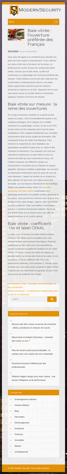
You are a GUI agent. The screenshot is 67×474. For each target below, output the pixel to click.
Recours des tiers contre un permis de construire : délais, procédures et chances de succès (34, 326)
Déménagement (22, 423)
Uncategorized (21, 452)
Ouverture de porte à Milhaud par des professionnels (29, 365)
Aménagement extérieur (26, 399)
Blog (17, 411)
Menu (11, 22)
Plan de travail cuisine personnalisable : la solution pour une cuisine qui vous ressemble (32, 352)
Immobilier (19, 440)
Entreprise (19, 428)
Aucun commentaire (28, 51)
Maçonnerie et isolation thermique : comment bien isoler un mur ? (32, 339)
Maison (18, 446)
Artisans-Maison (22, 405)
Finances (19, 434)
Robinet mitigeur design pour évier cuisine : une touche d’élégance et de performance (33, 378)
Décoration (20, 417)
